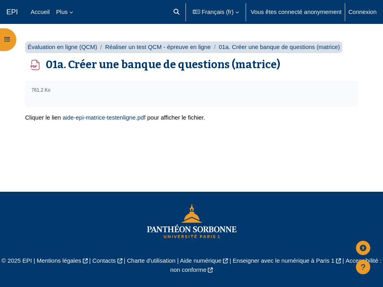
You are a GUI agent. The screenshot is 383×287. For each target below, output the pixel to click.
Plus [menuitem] (62, 12)
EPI (12, 12)
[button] (176, 12)
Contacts (104, 261)
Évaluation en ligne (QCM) (62, 47)
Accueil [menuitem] (40, 12)
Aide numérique (200, 261)
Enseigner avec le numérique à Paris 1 (283, 261)
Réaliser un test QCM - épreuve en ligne (158, 47)
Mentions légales (59, 261)
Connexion (362, 12)
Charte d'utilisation (151, 261)
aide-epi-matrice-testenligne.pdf (104, 117)
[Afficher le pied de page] (363, 267)
